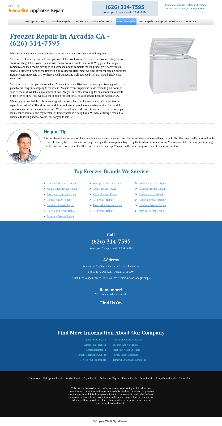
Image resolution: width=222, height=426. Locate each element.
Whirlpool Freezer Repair (107, 183)
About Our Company (95, 339)
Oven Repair (145, 21)
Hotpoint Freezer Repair (152, 199)
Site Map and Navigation (125, 345)
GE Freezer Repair (103, 199)
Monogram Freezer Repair (61, 194)
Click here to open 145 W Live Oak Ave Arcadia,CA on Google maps (111, 277)
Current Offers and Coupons (92, 355)
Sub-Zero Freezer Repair (60, 205)
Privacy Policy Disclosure (125, 355)
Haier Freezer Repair (104, 188)
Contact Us (190, 21)
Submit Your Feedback (95, 345)
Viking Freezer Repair (105, 194)
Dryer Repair (80, 21)
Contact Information (96, 350)
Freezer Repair (126, 21)
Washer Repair (61, 21)
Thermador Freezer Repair (107, 205)
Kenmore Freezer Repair (152, 205)
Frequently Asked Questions (126, 350)
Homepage (34, 378)
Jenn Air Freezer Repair (152, 188)
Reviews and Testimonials (93, 360)
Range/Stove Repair (168, 21)
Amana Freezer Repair (151, 194)
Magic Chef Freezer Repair (62, 188)
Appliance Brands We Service (127, 339)
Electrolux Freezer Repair (61, 210)
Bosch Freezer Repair (59, 199)
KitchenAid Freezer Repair (62, 183)
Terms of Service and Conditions (129, 360)
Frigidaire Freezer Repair (153, 183)
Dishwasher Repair (102, 21)
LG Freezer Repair (103, 210)
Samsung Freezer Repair (60, 216)
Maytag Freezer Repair (151, 210)
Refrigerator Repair (37, 21)
